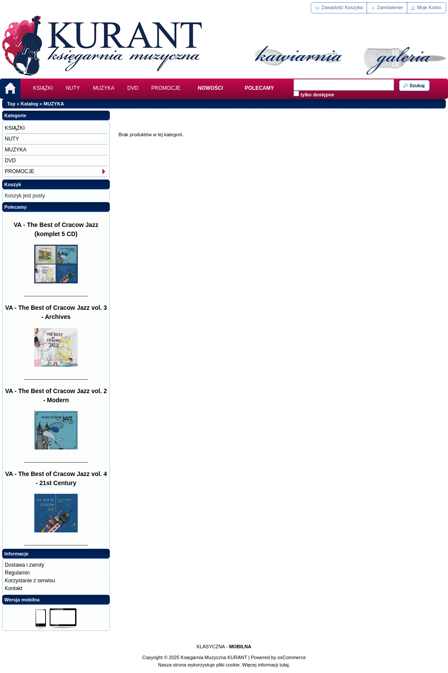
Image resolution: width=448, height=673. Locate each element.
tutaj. (284, 664)
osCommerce (291, 657)
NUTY (73, 88)
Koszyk (12, 184)
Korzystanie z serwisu (30, 581)
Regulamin (17, 573)
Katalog (29, 103)
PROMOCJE (165, 88)
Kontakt (14, 588)
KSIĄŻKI (43, 88)
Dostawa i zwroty (24, 565)
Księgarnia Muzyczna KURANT (214, 657)
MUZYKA (103, 88)
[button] (339, 7)
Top (11, 103)
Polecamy (15, 207)
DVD (132, 88)
